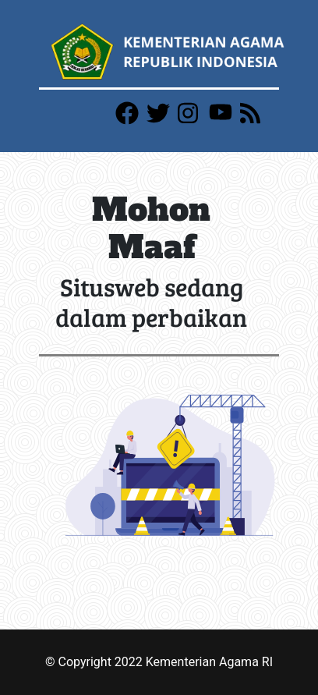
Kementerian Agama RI (209, 661)
